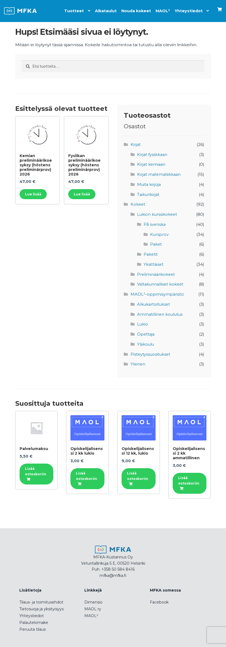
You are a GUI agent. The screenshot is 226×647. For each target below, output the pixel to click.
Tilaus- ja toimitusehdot (41, 598)
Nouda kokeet (133, 9)
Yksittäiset (154, 262)
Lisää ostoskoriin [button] (35, 468)
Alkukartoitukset (154, 302)
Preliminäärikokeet (156, 272)
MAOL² (161, 9)
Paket (156, 242)
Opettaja (146, 331)
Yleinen (138, 361)
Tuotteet (69, 9)
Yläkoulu (146, 341)
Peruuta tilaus (32, 626)
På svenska (155, 223)
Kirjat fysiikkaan (152, 154)
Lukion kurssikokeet (157, 213)
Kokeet (138, 203)
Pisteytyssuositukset (151, 351)
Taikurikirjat (148, 193)
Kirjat (136, 144)
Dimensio (93, 598)
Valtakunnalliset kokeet (161, 282)
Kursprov (159, 233)
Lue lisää (33, 194)
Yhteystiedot (188, 9)
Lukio (142, 321)
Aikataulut (102, 9)
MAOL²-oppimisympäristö (157, 292)
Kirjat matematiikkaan (159, 174)
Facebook (159, 598)
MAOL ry (92, 605)
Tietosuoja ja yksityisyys (41, 605)
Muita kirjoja (149, 183)
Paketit (151, 252)
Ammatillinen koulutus (160, 311)
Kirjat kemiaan (151, 164)
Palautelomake (33, 619)
